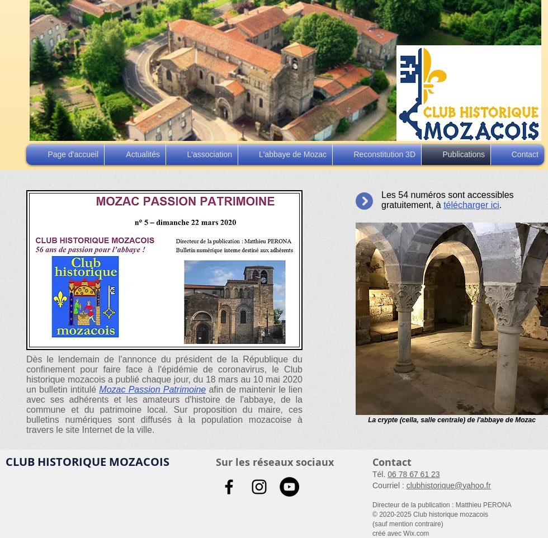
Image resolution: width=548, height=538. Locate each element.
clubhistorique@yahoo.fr (449, 485)
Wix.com (416, 533)
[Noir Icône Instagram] (259, 487)
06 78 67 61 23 (414, 474)
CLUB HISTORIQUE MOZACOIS (87, 461)
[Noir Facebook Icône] (229, 487)
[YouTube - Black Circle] (289, 487)
